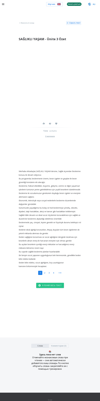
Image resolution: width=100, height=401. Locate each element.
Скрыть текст (73, 23)
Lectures (53, 131)
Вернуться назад (26, 23)
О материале (50, 136)
